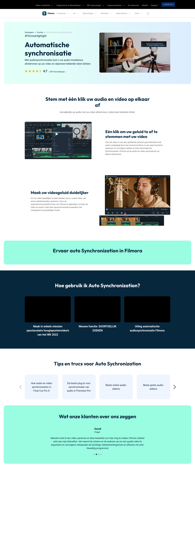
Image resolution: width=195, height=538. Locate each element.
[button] (175, 387)
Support (152, 4)
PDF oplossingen (101, 4)
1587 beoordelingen (57, 72)
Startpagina (30, 32)
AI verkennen (134, 4)
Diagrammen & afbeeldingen (78, 4)
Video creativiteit (54, 4)
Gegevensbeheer (119, 4)
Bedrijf (144, 4)
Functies (42, 32)
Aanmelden (165, 4)
